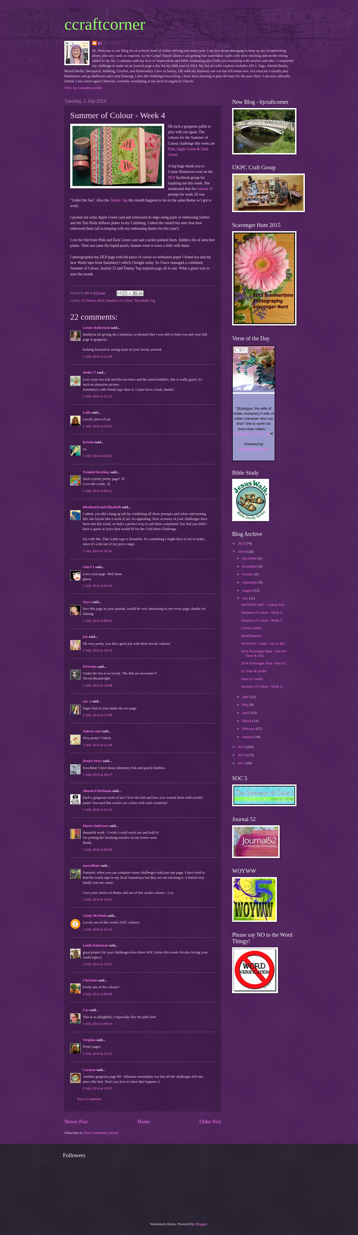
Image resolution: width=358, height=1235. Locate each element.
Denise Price (92, 761)
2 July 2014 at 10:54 (97, 650)
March (247, 721)
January (248, 737)
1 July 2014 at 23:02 (97, 456)
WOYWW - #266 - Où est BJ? (263, 644)
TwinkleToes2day (96, 472)
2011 (242, 763)
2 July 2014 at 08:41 (97, 621)
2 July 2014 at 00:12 (97, 491)
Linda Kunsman (95, 945)
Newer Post (76, 1121)
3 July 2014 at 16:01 (97, 899)
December (250, 558)
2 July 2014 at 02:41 (97, 551)
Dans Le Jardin (252, 679)
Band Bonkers (251, 636)
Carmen (89, 1070)
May (245, 705)
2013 (242, 747)
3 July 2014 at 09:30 (97, 850)
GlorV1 (88, 567)
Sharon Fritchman (97, 791)
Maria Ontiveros (96, 826)
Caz (86, 1010)
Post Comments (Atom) (101, 1133)
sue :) (87, 701)
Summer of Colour (119, 301)
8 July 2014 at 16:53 (97, 1088)
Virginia (89, 1040)
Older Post (210, 1121)
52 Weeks (89, 301)
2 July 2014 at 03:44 (97, 586)
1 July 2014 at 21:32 (97, 396)
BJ (100, 43)
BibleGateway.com (253, 449)
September (250, 582)
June (245, 697)
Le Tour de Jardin (254, 671)
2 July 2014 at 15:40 (97, 715)
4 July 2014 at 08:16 (97, 1024)
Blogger (201, 1224)
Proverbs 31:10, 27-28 (251, 434)
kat (85, 637)
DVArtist (89, 667)
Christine (90, 980)
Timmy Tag (119, 200)
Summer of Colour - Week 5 (261, 620)
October (248, 574)
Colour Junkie (251, 628)
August (247, 590)
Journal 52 (205, 189)
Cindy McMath (95, 916)
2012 (242, 755)
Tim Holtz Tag (144, 301)
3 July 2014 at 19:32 (97, 964)
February (249, 729)
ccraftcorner (104, 24)
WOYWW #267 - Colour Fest (262, 605)
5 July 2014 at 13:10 (97, 1054)
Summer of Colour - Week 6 (261, 613)
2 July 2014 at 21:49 (97, 745)
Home (143, 1121)
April (246, 713)
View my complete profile (83, 88)
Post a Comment (89, 1099)
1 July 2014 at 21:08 (97, 356)
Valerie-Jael (92, 731)
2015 (242, 543)
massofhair (91, 866)
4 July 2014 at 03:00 (97, 994)
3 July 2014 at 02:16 (97, 810)
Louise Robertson (96, 328)
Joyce (87, 602)
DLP (171, 177)
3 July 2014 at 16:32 (97, 929)
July (245, 598)
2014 (242, 552)
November (250, 566)
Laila (87, 412)
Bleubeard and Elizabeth (102, 507)
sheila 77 (89, 372)
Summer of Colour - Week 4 (261, 686)
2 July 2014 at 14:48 (97, 685)
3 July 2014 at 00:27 (97, 775)
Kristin (88, 442)
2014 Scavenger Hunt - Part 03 (263, 663)
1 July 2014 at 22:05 (97, 426)
